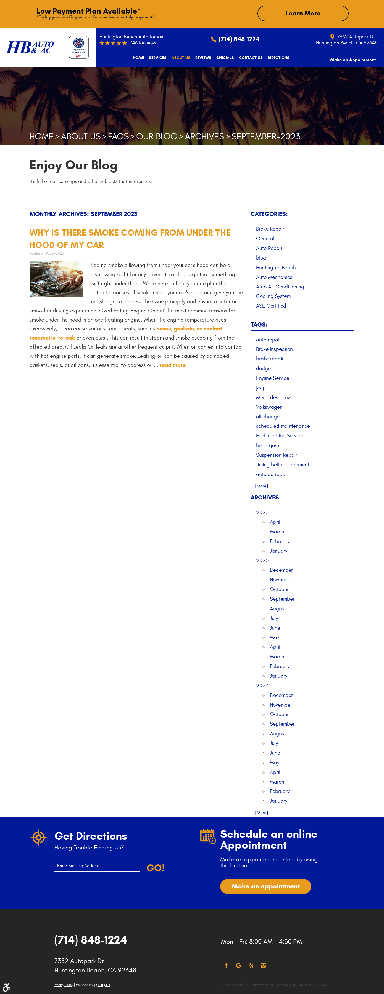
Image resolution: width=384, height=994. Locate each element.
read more (172, 364)
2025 (262, 560)
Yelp (251, 965)
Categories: (269, 213)
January (278, 550)
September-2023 (266, 136)
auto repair (268, 339)
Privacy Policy (63, 984)
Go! (155, 868)
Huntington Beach (276, 267)
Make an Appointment (353, 57)
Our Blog (156, 136)
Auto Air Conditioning (280, 286)
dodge (263, 368)
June (275, 627)
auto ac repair (272, 474)
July (274, 618)
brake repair (269, 359)
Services (156, 58)
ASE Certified (271, 306)
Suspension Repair (276, 455)
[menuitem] (137, 58)
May (274, 637)
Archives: (266, 497)
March (277, 531)
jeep (261, 387)
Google (238, 965)
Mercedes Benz (273, 397)
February (280, 541)
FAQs (118, 136)
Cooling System (273, 296)
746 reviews (143, 43)
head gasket (270, 445)
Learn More (303, 13)
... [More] (259, 485)
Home (137, 58)
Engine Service (272, 378)
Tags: (259, 324)
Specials (224, 58)
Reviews (202, 58)
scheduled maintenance (283, 426)
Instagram (263, 965)
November (281, 579)
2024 (262, 685)
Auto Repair (269, 248)
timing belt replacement (282, 464)
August (278, 608)
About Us (179, 58)
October (279, 589)
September (282, 599)
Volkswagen (269, 407)
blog (261, 258)
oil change (268, 416)
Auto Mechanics (274, 277)
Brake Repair (270, 229)
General (265, 238)
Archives (204, 136)
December (281, 570)
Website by (94, 985)
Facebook (226, 965)
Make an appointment (266, 886)
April (275, 522)
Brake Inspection (274, 349)
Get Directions (90, 835)
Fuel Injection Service (279, 435)
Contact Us (249, 58)
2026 (262, 512)
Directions (277, 58)
